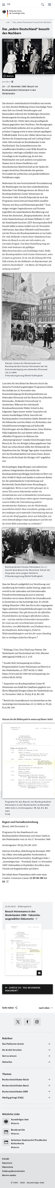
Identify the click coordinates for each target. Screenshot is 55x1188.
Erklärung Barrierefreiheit (13, 1171)
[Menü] (49, 4)
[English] (8, 4)
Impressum (7, 1163)
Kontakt (5, 1159)
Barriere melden (9, 1175)
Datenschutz (7, 1167)
